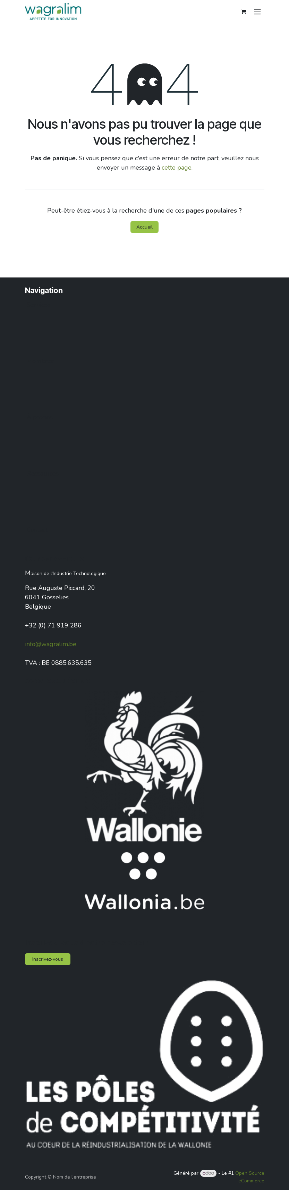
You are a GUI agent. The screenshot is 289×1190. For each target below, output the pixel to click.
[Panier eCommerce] (243, 11)
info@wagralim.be (50, 644)
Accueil (144, 227)
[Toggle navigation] (257, 11)
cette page (177, 167)
